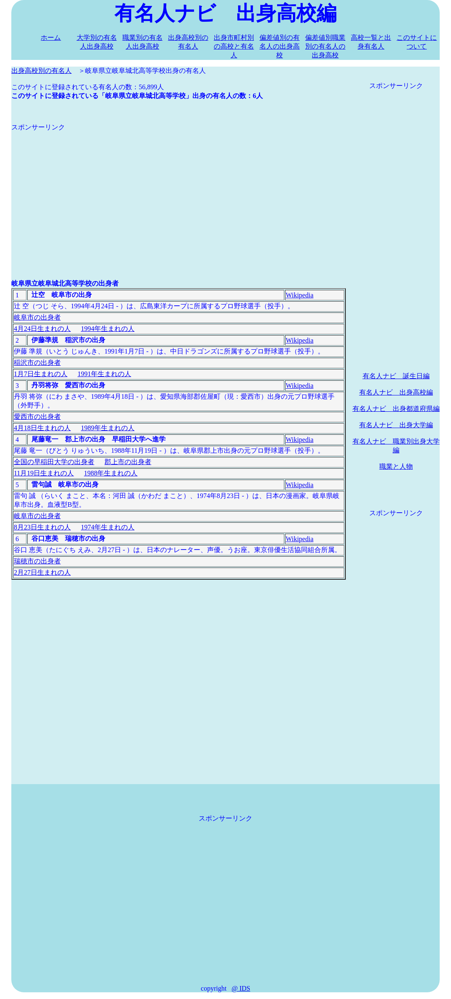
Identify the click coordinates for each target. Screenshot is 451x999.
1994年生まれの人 (108, 328)
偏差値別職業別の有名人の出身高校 (325, 46)
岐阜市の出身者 (37, 317)
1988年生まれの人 (110, 473)
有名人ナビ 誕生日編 (396, 375)
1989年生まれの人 (108, 427)
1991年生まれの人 (104, 373)
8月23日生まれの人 (42, 527)
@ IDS (240, 988)
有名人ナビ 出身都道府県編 (396, 408)
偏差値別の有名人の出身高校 (279, 46)
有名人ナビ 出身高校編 (396, 392)
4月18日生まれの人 (42, 427)
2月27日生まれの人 (42, 572)
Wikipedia (300, 295)
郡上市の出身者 (127, 461)
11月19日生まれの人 (44, 473)
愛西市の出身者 (37, 416)
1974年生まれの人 (108, 527)
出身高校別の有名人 (41, 70)
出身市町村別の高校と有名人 (234, 46)
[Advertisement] (178, 190)
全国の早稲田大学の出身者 (54, 461)
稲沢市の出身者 (37, 362)
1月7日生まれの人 (40, 373)
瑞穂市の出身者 (37, 561)
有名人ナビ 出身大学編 (396, 425)
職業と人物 (396, 466)
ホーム (51, 37)
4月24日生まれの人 (42, 328)
